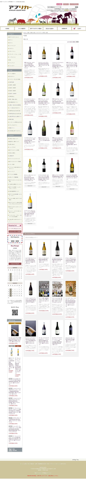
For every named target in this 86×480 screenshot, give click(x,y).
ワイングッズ (12, 62)
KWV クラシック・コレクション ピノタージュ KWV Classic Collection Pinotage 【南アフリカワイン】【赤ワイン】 (71, 65)
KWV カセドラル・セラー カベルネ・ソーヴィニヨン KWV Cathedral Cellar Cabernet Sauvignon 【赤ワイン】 (58, 101)
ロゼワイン (11, 48)
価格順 (73, 41)
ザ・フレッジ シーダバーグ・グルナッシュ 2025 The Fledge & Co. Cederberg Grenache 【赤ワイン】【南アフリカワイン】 (15, 411)
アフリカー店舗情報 (13, 174)
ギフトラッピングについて (14, 158)
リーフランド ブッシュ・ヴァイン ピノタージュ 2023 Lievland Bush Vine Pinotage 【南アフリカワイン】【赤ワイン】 (29, 140)
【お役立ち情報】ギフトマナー (15, 184)
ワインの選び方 (22, 28)
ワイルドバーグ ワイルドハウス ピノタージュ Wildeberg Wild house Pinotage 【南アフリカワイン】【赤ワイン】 (57, 65)
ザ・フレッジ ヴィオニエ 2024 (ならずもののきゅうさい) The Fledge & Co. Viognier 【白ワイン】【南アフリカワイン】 (30, 340)
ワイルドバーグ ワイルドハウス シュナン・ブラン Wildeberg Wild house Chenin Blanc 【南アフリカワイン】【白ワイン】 (15, 391)
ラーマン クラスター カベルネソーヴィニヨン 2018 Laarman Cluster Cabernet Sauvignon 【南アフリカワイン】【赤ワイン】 (43, 178)
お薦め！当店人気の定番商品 (15, 105)
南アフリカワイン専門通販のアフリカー (43, 473)
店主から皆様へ (12, 153)
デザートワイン (12, 51)
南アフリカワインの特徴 (14, 150)
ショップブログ (12, 147)
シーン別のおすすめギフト (14, 107)
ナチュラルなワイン (13, 125)
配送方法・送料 (34, 463)
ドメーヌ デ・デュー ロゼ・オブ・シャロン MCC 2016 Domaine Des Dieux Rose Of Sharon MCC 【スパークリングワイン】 (15, 429)
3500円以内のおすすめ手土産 (15, 113)
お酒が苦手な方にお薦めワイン (15, 116)
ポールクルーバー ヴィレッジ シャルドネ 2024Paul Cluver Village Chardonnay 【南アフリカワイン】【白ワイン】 (29, 101)
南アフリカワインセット (14, 37)
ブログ (50, 28)
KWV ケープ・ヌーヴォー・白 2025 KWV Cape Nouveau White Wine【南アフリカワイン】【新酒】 (12, 364)
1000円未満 (11, 82)
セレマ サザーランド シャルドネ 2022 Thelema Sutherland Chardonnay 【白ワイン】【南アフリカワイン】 (30, 261)
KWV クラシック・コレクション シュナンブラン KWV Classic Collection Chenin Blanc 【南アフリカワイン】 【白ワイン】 (43, 101)
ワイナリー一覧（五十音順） (15, 79)
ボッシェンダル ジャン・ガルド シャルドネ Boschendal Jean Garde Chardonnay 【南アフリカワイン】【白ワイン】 (29, 178)
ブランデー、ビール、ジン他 (15, 54)
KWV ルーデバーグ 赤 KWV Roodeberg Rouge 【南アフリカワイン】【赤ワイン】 (58, 176)
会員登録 (59, 4)
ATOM (15, 450)
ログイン (66, 4)
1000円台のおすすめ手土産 (14, 110)
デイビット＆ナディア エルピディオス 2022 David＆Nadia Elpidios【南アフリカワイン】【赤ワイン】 (30, 301)
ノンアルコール (12, 57)
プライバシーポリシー (54, 463)
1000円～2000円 (12, 85)
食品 (10, 59)
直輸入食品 (11, 119)
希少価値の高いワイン (13, 102)
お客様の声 (11, 155)
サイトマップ (12, 171)
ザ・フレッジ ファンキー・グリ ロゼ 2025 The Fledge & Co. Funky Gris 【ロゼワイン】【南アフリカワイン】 (15, 439)
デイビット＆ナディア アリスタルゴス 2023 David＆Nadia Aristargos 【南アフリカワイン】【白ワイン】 (70, 261)
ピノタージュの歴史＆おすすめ (15, 122)
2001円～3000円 (12, 87)
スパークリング (12, 45)
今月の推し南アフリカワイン (15, 130)
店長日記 (15, 264)
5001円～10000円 (12, 93)
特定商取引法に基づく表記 (43, 463)
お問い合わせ (65, 28)
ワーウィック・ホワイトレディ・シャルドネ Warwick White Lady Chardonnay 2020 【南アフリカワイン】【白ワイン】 (29, 213)
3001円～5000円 (12, 90)
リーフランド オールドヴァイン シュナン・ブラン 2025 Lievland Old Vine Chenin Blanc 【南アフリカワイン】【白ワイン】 (71, 101)
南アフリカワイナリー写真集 (15, 161)
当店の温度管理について (14, 191)
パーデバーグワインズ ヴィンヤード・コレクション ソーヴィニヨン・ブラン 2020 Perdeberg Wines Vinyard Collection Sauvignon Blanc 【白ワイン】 (71, 141)
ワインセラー (12, 65)
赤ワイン (11, 39)
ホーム (7, 28)
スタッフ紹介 (12, 164)
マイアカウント (74, 4)
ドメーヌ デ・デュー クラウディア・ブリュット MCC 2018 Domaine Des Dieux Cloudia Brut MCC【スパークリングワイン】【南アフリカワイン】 (70, 302)
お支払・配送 (36, 28)
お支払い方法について (13, 138)
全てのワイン (12, 76)
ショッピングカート (79, 28)
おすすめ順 (69, 41)
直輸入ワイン (12, 127)
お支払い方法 (26, 463)
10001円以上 (11, 96)
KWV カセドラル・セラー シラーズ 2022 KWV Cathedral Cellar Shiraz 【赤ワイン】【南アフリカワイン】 (29, 65)
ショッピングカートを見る (15, 231)
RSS (14, 449)
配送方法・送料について (14, 141)
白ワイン (11, 42)
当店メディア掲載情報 (13, 177)
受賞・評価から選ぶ (13, 99)
